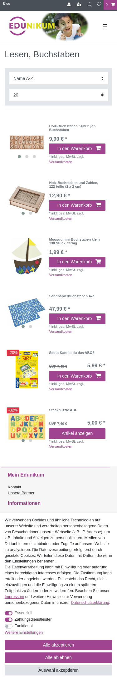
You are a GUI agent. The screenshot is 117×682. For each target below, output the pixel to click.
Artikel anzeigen (77, 433)
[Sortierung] (58, 78)
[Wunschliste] (99, 5)
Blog (6, 3)
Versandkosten (60, 162)
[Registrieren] (80, 5)
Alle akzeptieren (58, 644)
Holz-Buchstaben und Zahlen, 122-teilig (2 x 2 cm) (73, 184)
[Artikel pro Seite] (58, 95)
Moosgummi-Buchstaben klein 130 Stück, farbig (74, 241)
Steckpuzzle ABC (63, 410)
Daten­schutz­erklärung (90, 602)
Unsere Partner (21, 493)
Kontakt (14, 487)
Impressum (14, 597)
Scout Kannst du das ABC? (71, 353)
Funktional (24, 626)
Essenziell (23, 613)
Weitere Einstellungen (24, 632)
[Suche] (90, 5)
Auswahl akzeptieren (58, 670)
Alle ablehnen (58, 657)
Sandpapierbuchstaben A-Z (71, 296)
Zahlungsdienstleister (33, 619)
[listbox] (27, 143)
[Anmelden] (69, 5)
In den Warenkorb (79, 148)
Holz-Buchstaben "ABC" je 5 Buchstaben (72, 128)
